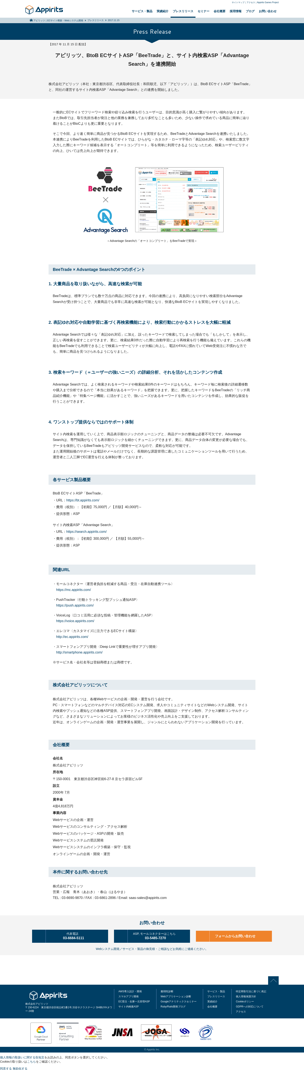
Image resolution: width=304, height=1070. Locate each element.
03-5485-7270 (158, 935)
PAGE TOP (275, 979)
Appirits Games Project (268, 2)
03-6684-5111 (76, 935)
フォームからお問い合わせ (236, 935)
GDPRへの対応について (249, 1005)
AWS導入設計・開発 (130, 990)
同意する (6, 1067)
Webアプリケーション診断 (176, 995)
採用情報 (236, 11)
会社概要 (219, 11)
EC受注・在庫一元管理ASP (134, 1000)
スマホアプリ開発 (128, 995)
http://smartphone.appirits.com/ (79, 652)
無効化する (20, 1067)
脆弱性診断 (167, 990)
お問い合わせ (268, 11)
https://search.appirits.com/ (86, 531)
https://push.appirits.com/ (75, 605)
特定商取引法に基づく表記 (251, 990)
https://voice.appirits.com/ (75, 621)
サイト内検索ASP (128, 1005)
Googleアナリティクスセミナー (179, 1000)
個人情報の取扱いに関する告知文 (22, 1056)
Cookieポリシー (245, 1000)
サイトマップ (238, 2)
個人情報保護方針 (246, 995)
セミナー (203, 11)
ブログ (250, 11)
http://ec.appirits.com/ (72, 637)
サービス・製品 (142, 11)
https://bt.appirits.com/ (82, 500)
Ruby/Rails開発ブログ (173, 1005)
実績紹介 (162, 11)
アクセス (251, 2)
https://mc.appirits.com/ (73, 590)
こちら (31, 1060)
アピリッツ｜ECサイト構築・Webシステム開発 (58, 20)
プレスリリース (183, 11)
